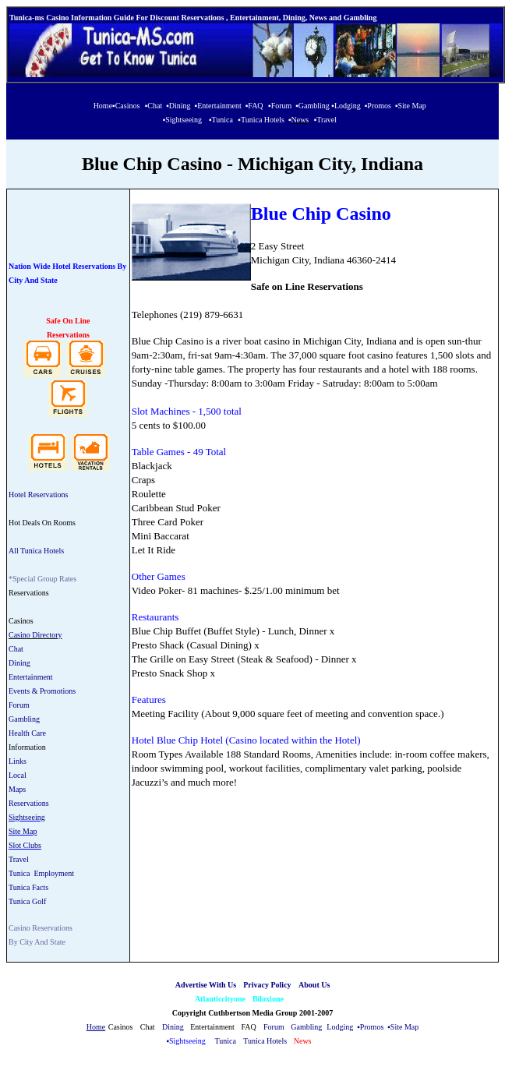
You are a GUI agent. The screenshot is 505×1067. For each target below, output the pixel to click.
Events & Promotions (42, 691)
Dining (19, 663)
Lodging (340, 1027)
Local (17, 775)
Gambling (24, 719)
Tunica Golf (27, 901)
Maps (17, 789)
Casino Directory (35, 635)
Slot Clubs (25, 845)
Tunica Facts (28, 887)
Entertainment (31, 677)
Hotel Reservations (38, 494)
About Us (314, 984)
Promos (372, 1027)
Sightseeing (27, 817)
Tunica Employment (41, 873)
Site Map (23, 831)
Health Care (27, 733)
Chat (16, 649)
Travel (19, 859)
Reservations (29, 803)
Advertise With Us (206, 984)
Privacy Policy (267, 984)
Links (17, 761)
